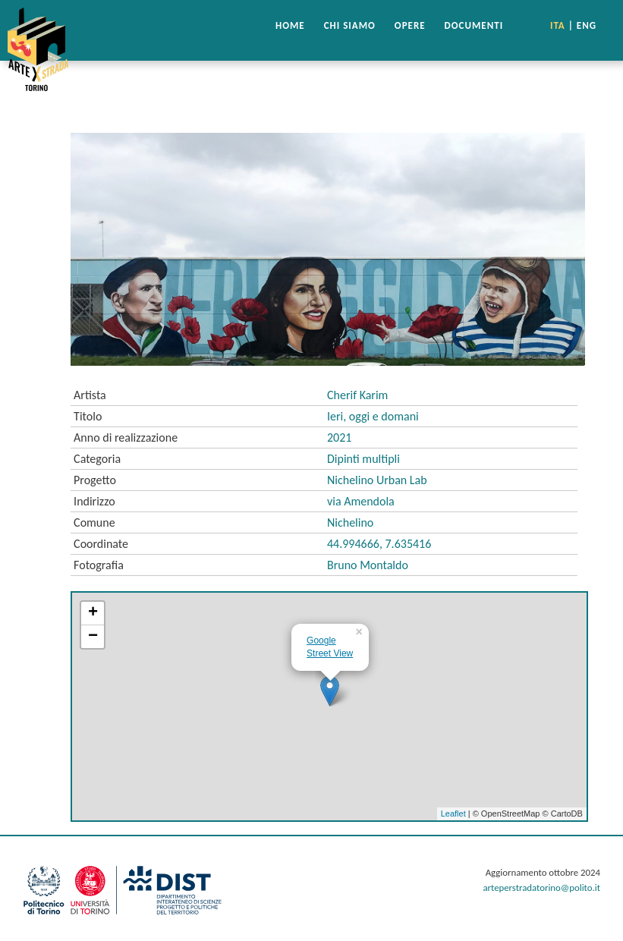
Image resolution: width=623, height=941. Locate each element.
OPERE (410, 25)
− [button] (93, 636)
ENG (586, 25)
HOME (290, 25)
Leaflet (453, 813)
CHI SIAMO (350, 25)
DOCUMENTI (474, 25)
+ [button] (93, 613)
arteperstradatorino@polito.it (541, 887)
